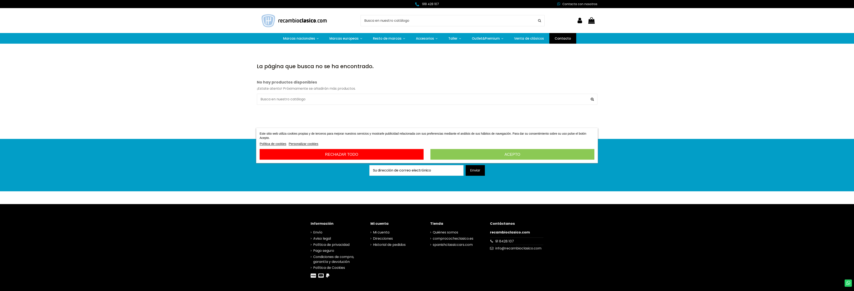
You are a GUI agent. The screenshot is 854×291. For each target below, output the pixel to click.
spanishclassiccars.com (453, 244)
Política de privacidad (331, 244)
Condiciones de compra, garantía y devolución (333, 259)
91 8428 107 (504, 241)
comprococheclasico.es (453, 238)
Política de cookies (273, 144)
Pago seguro (323, 250)
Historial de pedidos (389, 244)
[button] (301, 38)
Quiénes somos (445, 232)
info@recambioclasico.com (518, 248)
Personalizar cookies (303, 144)
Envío (317, 232)
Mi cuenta (381, 232)
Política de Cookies (329, 267)
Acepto (512, 154)
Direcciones (383, 238)
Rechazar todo (341, 154)
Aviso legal (322, 238)
